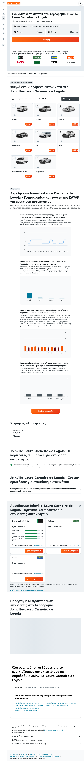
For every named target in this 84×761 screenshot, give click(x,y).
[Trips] (3, 39)
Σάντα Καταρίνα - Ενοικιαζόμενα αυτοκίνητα (22, 756)
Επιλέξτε (28, 124)
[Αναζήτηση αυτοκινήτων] (3, 18)
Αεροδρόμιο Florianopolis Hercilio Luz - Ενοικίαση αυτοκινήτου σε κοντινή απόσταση (29, 704)
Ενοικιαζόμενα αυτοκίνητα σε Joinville (48, 756)
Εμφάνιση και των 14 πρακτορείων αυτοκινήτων (26, 590)
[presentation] (80, 506)
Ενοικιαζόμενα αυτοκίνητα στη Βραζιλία (41, 754)
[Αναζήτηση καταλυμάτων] (3, 14)
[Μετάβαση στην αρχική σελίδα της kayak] (13, 3)
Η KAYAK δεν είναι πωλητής (46, 736)
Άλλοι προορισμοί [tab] (31, 687)
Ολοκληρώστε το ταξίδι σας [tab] (49, 687)
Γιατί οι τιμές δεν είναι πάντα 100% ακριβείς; (46, 743)
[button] (3, 3)
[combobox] (22, 21)
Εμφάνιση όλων (38, 545)
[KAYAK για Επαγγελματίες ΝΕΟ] (3, 33)
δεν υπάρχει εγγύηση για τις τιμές (54, 730)
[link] (45, 411)
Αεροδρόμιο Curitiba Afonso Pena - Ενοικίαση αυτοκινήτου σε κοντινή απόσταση (61, 704)
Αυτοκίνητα (24, 754)
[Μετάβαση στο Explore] (3, 24)
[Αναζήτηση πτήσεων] (3, 10)
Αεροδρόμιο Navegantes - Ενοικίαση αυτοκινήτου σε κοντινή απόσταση (27, 709)
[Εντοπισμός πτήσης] (3, 29)
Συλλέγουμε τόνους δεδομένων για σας (46, 740)
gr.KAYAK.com (14, 754)
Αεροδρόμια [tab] (18, 687)
